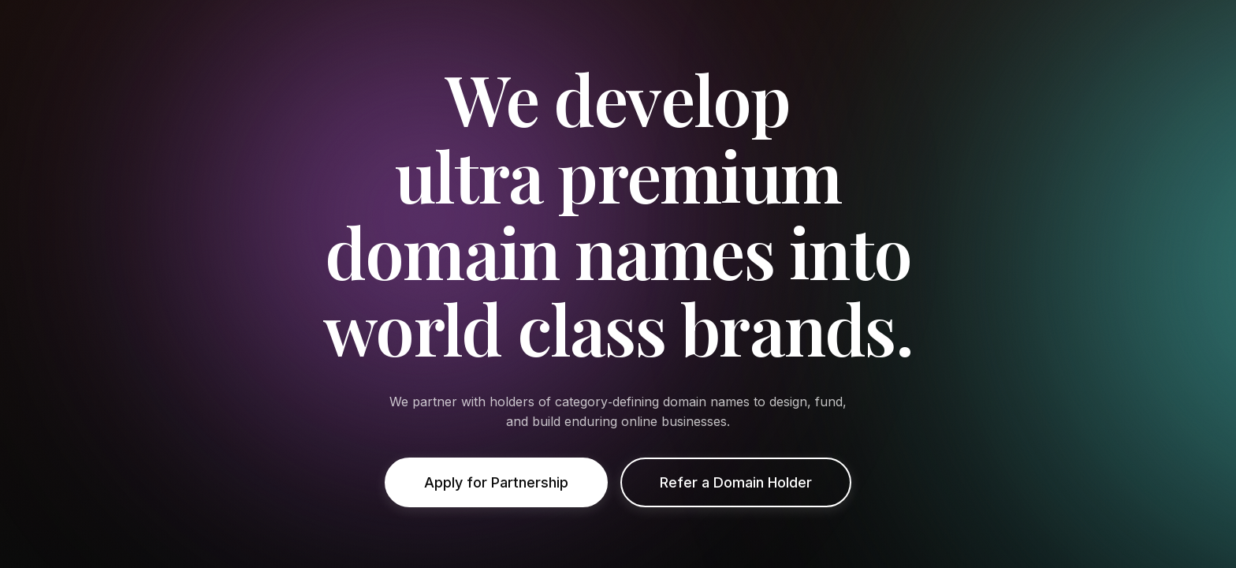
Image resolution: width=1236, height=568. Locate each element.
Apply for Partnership (496, 482)
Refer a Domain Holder (736, 482)
